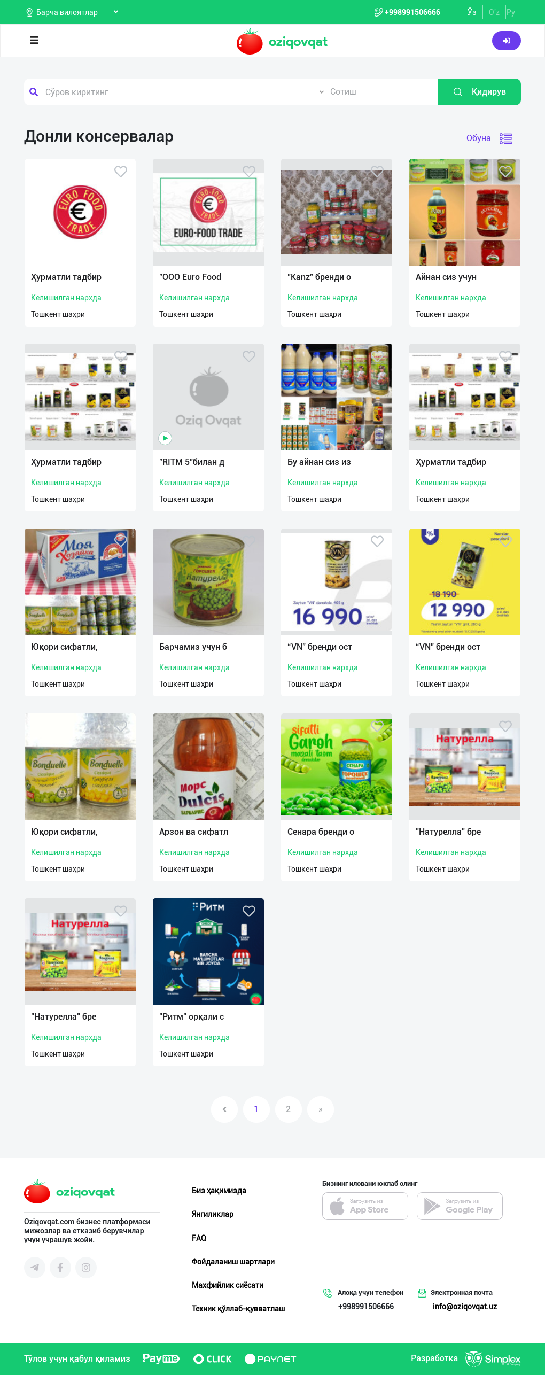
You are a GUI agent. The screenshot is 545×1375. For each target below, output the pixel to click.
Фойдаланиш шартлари (233, 1261)
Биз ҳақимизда (219, 1190)
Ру (511, 12)
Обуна (478, 138)
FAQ (199, 1238)
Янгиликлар (212, 1214)
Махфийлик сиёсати (227, 1285)
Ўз (472, 12)
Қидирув (479, 92)
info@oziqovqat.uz (465, 1306)
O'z (494, 12)
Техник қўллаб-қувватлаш (238, 1308)
